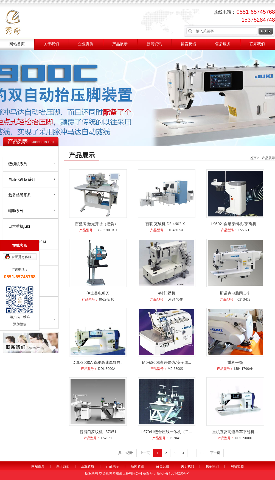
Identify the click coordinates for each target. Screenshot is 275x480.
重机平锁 (235, 362)
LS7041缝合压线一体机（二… (166, 431)
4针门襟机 (166, 293)
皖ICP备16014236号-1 (173, 473)
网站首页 (17, 44)
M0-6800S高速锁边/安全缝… (166, 362)
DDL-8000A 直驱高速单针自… (98, 362)
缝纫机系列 (31, 163)
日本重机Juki (19, 226)
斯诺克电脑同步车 (235, 293)
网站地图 (237, 466)
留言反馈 (188, 44)
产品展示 (120, 44)
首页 (253, 158)
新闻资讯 (154, 44)
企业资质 (85, 44)
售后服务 (223, 44)
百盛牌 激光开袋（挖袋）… (98, 223)
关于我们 (51, 44)
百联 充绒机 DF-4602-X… (166, 223)
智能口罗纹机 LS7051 (98, 431)
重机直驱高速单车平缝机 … (235, 431)
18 (201, 453)
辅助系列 (31, 210)
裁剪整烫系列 (31, 195)
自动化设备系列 (31, 179)
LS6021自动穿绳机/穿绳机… (235, 223)
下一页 (215, 453)
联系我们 (257, 44)
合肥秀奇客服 (21, 257)
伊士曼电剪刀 (98, 293)
